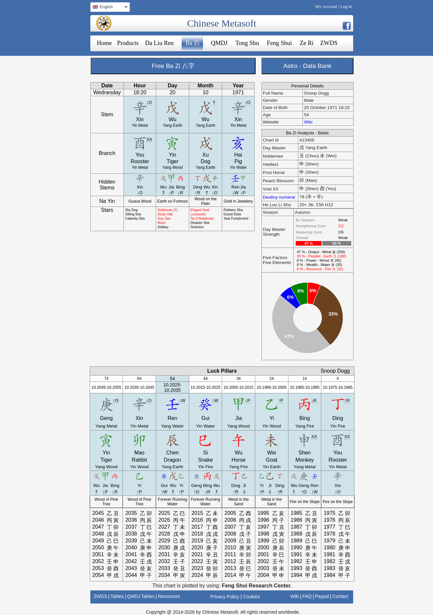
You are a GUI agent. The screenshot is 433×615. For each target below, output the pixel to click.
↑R (197, 192)
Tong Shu (247, 42)
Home (104, 42)
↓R (180, 192)
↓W (235, 192)
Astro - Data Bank (307, 65)
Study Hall (164, 214)
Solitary (162, 227)
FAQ (306, 596)
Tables (117, 596)
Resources (169, 596)
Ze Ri (306, 42)
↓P (171, 192)
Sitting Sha (133, 214)
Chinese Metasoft (221, 23)
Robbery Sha (232, 210)
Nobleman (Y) (167, 210)
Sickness (197, 227)
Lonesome (198, 214)
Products (127, 42)
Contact (340, 596)
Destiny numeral (279, 197)
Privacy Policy (224, 596)
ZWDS (328, 42)
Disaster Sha (200, 223)
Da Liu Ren (159, 42)
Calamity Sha (135, 218)
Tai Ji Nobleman (202, 218)
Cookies (251, 596)
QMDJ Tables (141, 596)
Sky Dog (131, 210)
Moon (161, 223)
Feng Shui (279, 42)
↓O (149, 102)
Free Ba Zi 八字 (173, 65)
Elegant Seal (200, 210)
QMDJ (219, 42)
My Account (326, 6)
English (108, 8)
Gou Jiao (164, 218)
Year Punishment (235, 218)
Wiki (308, 122)
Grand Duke (232, 214)
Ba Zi (192, 42)
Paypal (322, 596)
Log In (346, 6)
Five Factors (275, 257)
